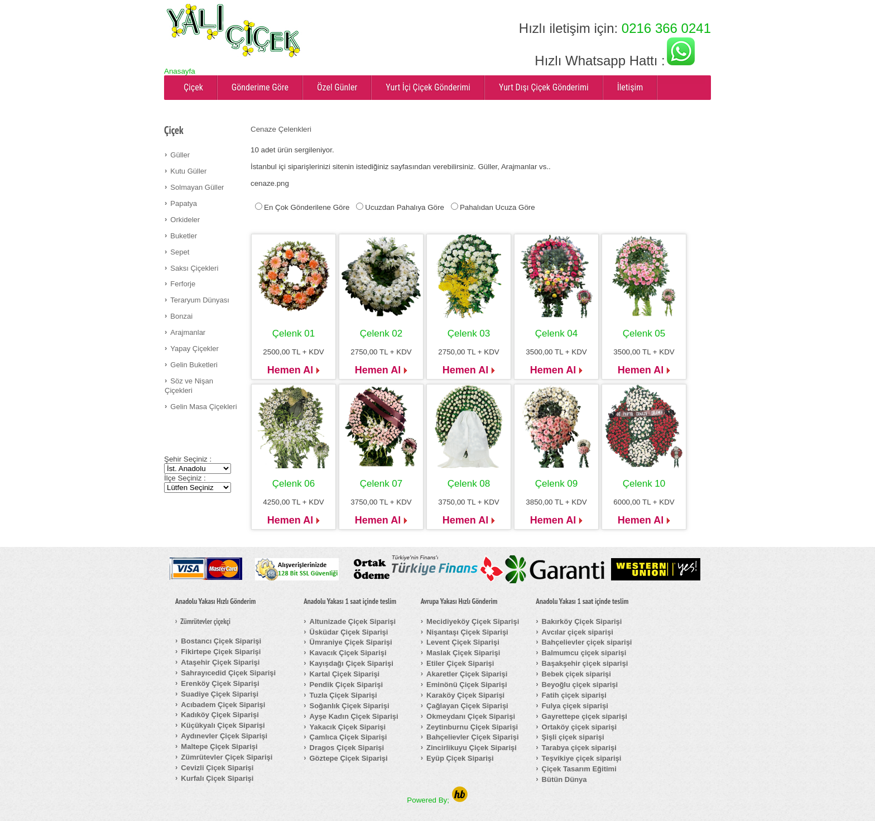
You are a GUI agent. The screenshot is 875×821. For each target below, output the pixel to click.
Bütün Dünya (564, 779)
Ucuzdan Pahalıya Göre (404, 207)
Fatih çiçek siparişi (574, 695)
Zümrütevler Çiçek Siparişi (226, 757)
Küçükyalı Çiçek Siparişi (223, 725)
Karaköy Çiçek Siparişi (465, 695)
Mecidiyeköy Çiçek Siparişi (472, 621)
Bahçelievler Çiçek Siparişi (472, 737)
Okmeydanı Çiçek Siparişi (470, 716)
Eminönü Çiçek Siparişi (466, 684)
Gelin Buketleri (194, 365)
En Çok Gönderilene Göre (306, 207)
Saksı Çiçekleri (194, 268)
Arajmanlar (187, 332)
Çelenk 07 (381, 483)
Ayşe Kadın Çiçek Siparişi (354, 716)
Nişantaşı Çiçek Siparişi (467, 632)
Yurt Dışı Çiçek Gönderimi (544, 87)
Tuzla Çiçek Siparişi (343, 695)
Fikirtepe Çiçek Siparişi (221, 651)
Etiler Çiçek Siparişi (460, 663)
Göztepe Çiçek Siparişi (349, 758)
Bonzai (181, 316)
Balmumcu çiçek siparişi (584, 653)
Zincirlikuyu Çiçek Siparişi (471, 747)
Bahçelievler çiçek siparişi (587, 642)
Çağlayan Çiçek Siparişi (467, 706)
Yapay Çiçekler (194, 348)
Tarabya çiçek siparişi (579, 747)
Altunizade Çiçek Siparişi (353, 621)
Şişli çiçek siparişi (573, 737)
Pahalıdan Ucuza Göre (497, 207)
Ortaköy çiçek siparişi (579, 727)
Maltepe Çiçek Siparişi (219, 746)
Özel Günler (337, 87)
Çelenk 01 (293, 333)
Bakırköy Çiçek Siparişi (582, 621)
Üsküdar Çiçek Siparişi (349, 632)
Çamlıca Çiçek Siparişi (348, 737)
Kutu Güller (188, 171)
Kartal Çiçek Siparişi (345, 674)
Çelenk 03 (469, 333)
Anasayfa (179, 71)
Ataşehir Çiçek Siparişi (220, 662)
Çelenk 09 (556, 483)
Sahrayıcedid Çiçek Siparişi (228, 673)
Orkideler (185, 219)
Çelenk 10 (644, 483)
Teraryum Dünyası (199, 300)
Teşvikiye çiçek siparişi (582, 758)
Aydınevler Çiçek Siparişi (224, 736)
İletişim (630, 87)
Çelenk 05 (644, 333)
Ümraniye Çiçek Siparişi (351, 642)
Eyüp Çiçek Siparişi (460, 758)
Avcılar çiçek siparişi (577, 632)
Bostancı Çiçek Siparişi (221, 641)
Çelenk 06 (293, 483)
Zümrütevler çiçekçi (205, 621)
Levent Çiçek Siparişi (462, 642)
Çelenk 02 (381, 333)
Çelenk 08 (469, 483)
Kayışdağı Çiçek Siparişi (351, 663)
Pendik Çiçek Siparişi (346, 684)
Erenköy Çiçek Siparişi (220, 683)
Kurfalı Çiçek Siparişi (217, 778)
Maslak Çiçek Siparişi (463, 653)
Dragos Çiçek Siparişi (347, 747)
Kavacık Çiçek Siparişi (348, 653)
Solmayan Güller (197, 187)
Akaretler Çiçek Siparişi (466, 674)
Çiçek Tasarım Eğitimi (579, 769)
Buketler (183, 236)
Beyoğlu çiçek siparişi (580, 684)
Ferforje (182, 284)
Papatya (183, 203)
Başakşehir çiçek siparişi (585, 663)
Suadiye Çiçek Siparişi (219, 694)
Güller (180, 155)
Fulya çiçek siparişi (575, 706)
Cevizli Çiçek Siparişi (217, 768)
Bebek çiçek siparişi (576, 674)
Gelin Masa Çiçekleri (203, 406)
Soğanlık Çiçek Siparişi (350, 706)
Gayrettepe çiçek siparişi (584, 716)
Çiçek (193, 87)
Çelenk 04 (556, 333)
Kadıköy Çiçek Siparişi (219, 714)
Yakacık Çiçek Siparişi (348, 727)
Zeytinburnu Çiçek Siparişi (472, 727)
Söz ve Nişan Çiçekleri (189, 386)
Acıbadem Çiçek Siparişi (223, 704)
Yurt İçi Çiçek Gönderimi (428, 87)
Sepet (179, 252)
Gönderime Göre (260, 87)
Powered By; (437, 800)
